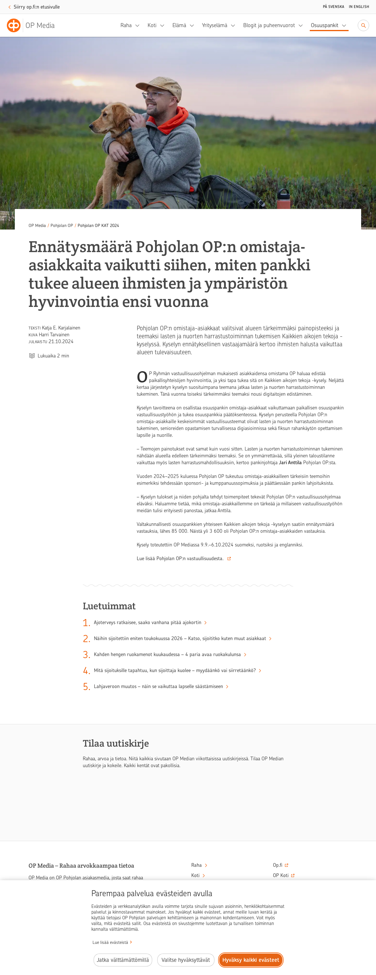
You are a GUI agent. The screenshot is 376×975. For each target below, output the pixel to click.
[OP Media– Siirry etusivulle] (34, 25)
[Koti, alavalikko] (164, 25)
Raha (126, 25)
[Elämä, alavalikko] (193, 25)
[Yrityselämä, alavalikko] (235, 25)
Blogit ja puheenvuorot (269, 25)
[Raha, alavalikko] (139, 25)
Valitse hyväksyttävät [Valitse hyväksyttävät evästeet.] (186, 960)
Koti (152, 25)
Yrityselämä (214, 25)
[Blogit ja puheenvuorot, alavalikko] (302, 25)
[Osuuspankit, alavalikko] (346, 25)
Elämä (179, 25)
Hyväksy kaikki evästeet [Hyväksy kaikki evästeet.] (250, 960)
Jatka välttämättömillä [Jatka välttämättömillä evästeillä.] (123, 960)
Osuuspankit (324, 25)
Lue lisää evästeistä (110, 942)
